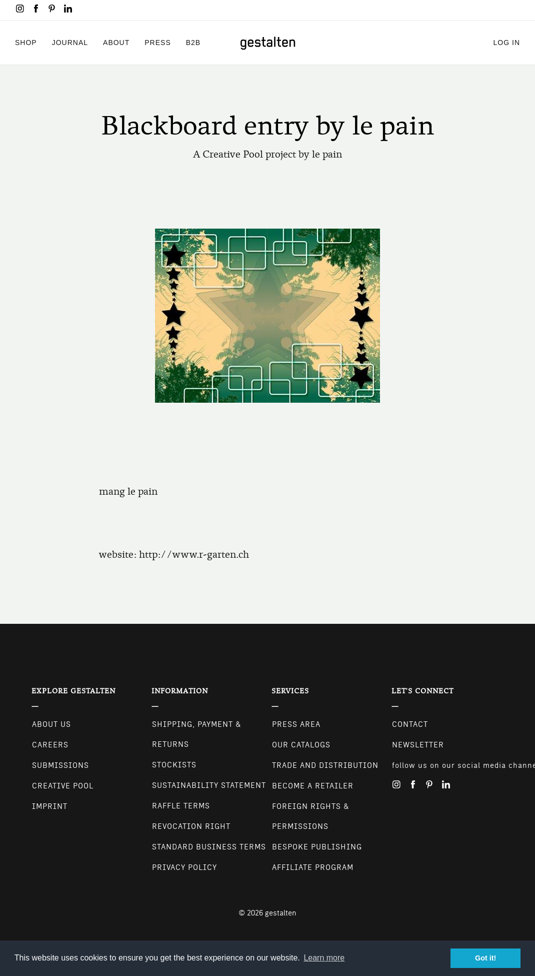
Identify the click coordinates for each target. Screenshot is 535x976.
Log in (507, 42)
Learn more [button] (324, 957)
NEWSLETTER (418, 744)
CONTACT (410, 724)
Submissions (60, 765)
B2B (193, 42)
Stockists (174, 764)
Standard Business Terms (209, 846)
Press (157, 42)
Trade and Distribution (325, 765)
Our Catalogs (301, 744)
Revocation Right (191, 826)
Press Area (296, 724)
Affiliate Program (313, 867)
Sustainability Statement (209, 785)
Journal (70, 42)
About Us (51, 724)
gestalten (280, 912)
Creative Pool (63, 785)
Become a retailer (313, 785)
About (116, 42)
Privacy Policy (184, 867)
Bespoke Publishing (317, 846)
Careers (50, 744)
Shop (26, 42)
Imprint (50, 806)
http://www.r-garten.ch (194, 554)
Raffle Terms (181, 805)
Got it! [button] (485, 958)
